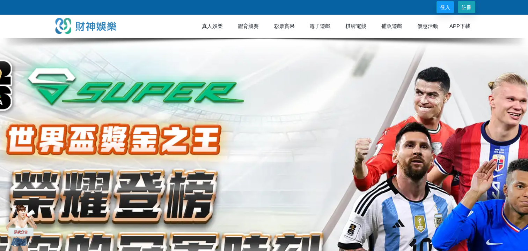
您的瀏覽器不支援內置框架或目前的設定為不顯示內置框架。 (264, 125)
